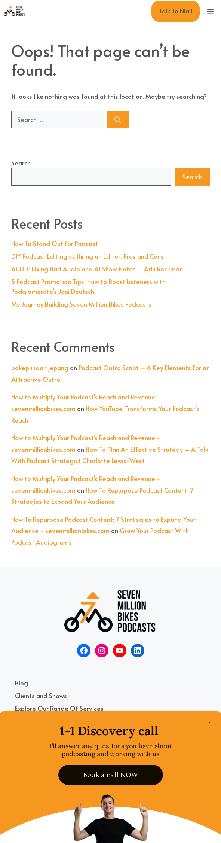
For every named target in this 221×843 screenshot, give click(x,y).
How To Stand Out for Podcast (54, 243)
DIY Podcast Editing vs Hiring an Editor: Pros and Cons (87, 256)
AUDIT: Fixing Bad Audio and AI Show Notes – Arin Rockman (97, 268)
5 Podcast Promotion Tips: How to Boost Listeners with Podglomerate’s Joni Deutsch (88, 286)
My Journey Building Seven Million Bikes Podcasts (81, 303)
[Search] (118, 120)
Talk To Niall (175, 10)
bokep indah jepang (39, 367)
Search (21, 162)
